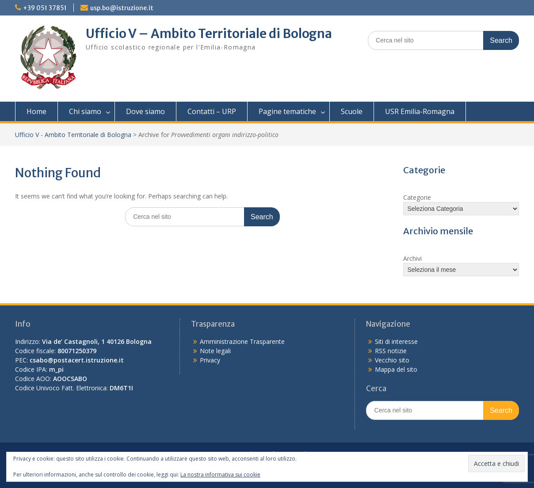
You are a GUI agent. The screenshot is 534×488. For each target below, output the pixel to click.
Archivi (412, 258)
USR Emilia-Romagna (419, 111)
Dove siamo (145, 111)
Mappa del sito (396, 369)
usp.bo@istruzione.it (121, 8)
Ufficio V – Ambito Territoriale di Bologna (209, 34)
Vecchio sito (392, 360)
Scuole (351, 111)
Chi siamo (85, 111)
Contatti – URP (211, 111)
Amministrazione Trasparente (242, 341)
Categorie (417, 197)
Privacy (210, 360)
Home (36, 111)
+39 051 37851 (45, 8)
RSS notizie (391, 351)
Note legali (215, 351)
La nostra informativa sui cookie (220, 474)
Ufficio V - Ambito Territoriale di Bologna (73, 134)
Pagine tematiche (287, 111)
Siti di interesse (396, 341)
